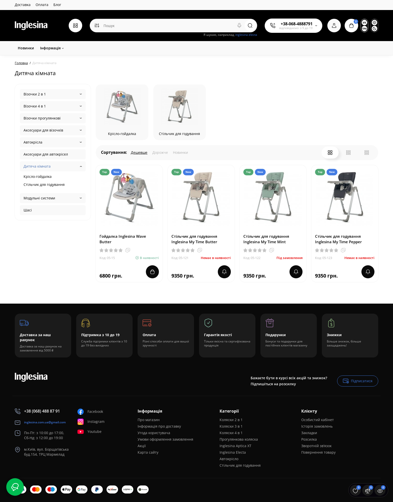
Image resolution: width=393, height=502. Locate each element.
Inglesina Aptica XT (235, 445)
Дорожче (160, 152)
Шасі (28, 210)
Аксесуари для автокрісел (46, 154)
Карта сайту (148, 452)
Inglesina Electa (233, 452)
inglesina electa (246, 35)
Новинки (180, 152)
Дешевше (139, 152)
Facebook (90, 412)
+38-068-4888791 (297, 23)
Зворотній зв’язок (316, 445)
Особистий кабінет (317, 419)
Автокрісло (229, 458)
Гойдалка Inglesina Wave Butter (123, 239)
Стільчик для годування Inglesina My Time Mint (266, 239)
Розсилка (309, 439)
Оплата (42, 4)
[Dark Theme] (374, 28)
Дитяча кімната (37, 166)
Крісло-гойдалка (38, 176)
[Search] (239, 25)
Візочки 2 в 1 (35, 94)
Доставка (23, 4)
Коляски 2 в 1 (231, 419)
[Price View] (366, 153)
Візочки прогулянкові (42, 118)
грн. (364, 28)
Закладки (309, 432)
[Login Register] (334, 25)
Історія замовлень (317, 426)
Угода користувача (154, 432)
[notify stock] (224, 271)
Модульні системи (39, 198)
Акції (142, 445)
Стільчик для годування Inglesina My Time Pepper (338, 239)
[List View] (348, 153)
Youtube (89, 432)
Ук (364, 22)
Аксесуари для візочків (43, 130)
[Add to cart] (152, 271)
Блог (57, 4)
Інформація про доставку (159, 426)
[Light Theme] (374, 22)
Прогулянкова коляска (239, 439)
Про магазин (149, 419)
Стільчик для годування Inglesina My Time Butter (194, 239)
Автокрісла (33, 142)
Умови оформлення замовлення (165, 439)
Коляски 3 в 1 (231, 426)
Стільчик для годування (44, 184)
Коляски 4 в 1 (231, 432)
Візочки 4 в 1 (35, 106)
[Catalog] (75, 25)
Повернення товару (318, 452)
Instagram (91, 422)
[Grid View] (330, 153)
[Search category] (96, 25)
